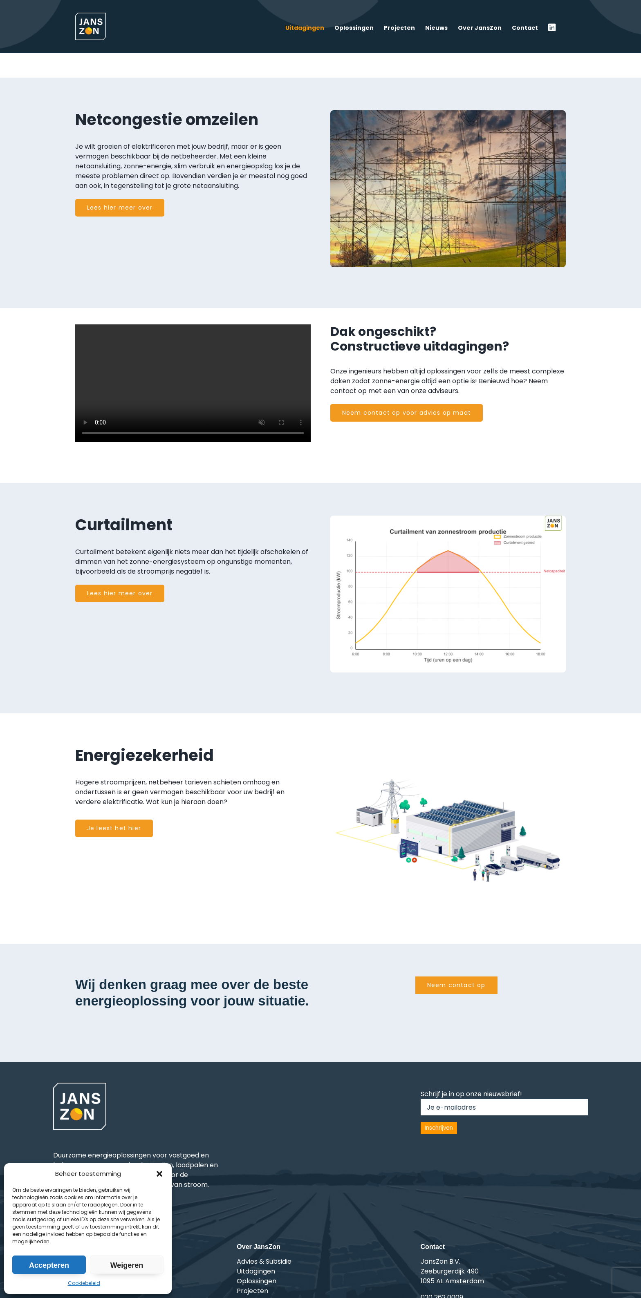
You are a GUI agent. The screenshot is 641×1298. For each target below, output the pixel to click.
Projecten (252, 1291)
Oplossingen (256, 1281)
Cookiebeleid (84, 1283)
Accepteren (49, 1265)
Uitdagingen (256, 1271)
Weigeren (126, 1265)
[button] (159, 1174)
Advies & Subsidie (264, 1261)
